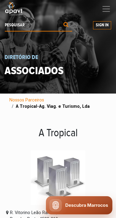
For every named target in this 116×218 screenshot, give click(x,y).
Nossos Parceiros (26, 100)
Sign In (102, 25)
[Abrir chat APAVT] (79, 205)
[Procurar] (66, 25)
